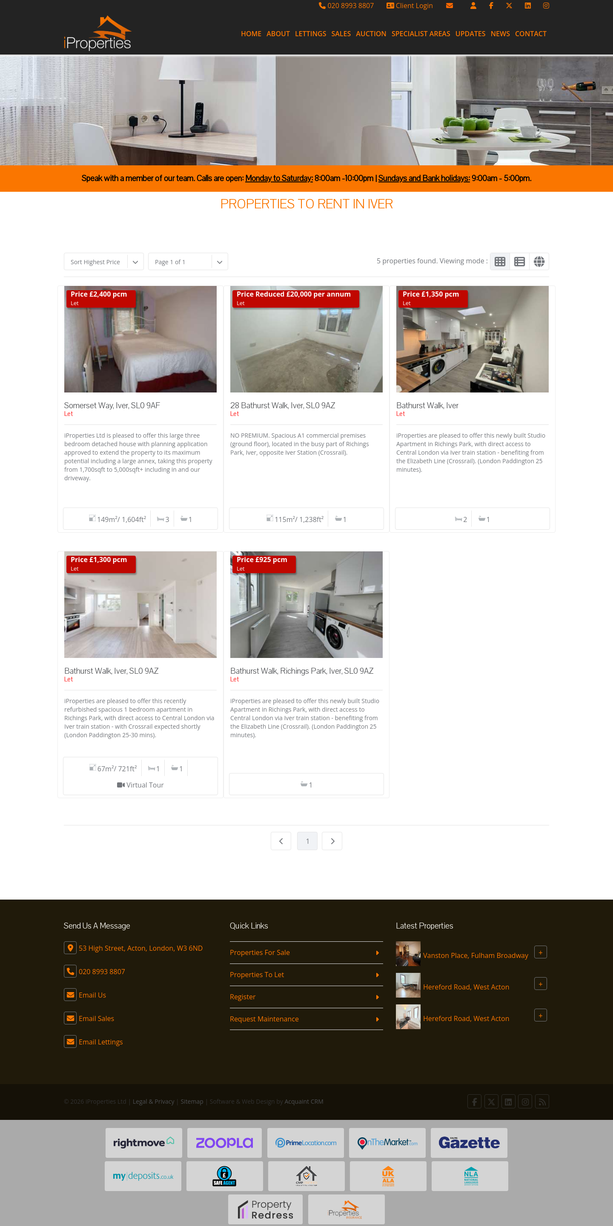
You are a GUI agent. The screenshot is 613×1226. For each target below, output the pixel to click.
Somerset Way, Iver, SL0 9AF (112, 405)
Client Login (410, 5)
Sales (341, 33)
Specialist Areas (421, 33)
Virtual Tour (145, 785)
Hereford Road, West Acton (466, 987)
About (278, 33)
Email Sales (96, 1018)
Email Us (92, 995)
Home (251, 33)
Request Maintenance (264, 1019)
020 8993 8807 (346, 5)
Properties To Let (257, 974)
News (500, 33)
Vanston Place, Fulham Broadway (475, 955)
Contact (531, 33)
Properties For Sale (260, 952)
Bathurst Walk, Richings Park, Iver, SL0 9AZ (302, 671)
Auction (371, 33)
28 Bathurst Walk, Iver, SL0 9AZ (282, 405)
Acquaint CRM (304, 1101)
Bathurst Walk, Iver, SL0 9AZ (111, 671)
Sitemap (191, 1101)
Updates (470, 33)
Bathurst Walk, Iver (427, 405)
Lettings (311, 33)
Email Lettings (101, 1042)
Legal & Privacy (154, 1101)
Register (242, 996)
